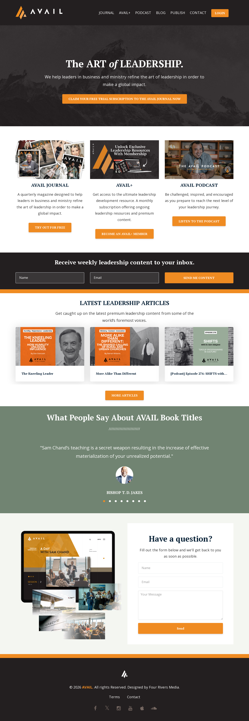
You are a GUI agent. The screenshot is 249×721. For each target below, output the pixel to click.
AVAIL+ (124, 12)
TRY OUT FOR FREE (50, 227)
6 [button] (133, 501)
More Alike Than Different (116, 373)
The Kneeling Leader (37, 373)
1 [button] (104, 501)
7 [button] (139, 501)
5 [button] (127, 501)
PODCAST (143, 12)
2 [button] (110, 501)
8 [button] (145, 501)
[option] (124, 466)
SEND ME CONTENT (199, 278)
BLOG (161, 12)
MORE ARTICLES (124, 395)
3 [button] (116, 501)
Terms (114, 697)
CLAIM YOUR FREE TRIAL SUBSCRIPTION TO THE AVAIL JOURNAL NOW (124, 99)
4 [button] (122, 501)
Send (180, 628)
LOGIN (220, 13)
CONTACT (198, 12)
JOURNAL (106, 12)
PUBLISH (177, 12)
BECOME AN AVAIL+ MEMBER (124, 234)
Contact (133, 697)
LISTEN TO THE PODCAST (199, 221)
